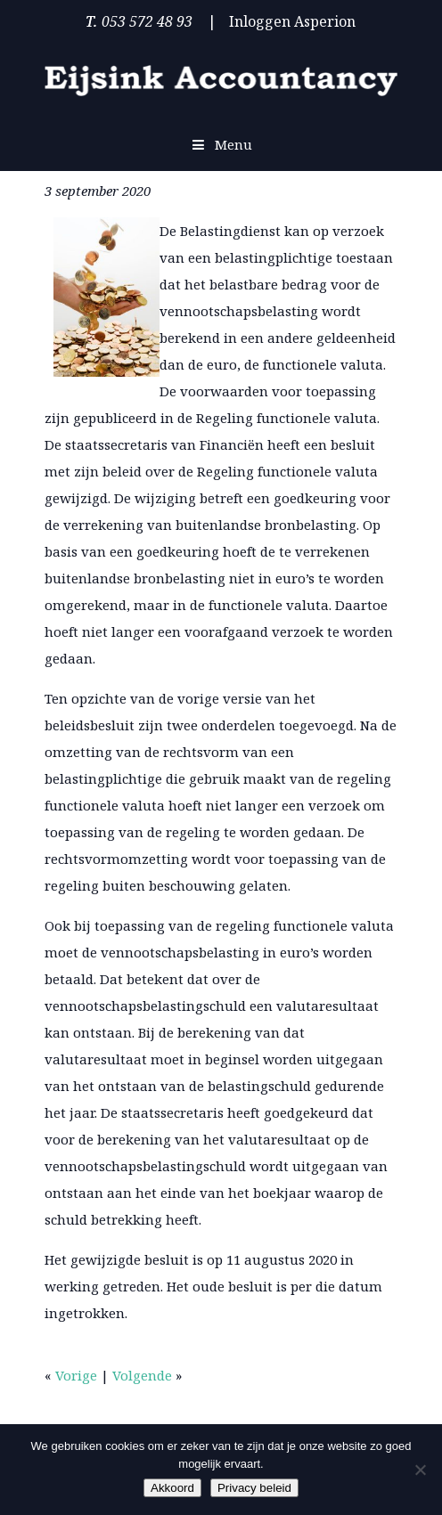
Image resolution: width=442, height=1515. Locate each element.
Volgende (142, 1375)
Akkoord (172, 1488)
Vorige (76, 1375)
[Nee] (420, 1469)
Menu (221, 144)
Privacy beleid (254, 1488)
